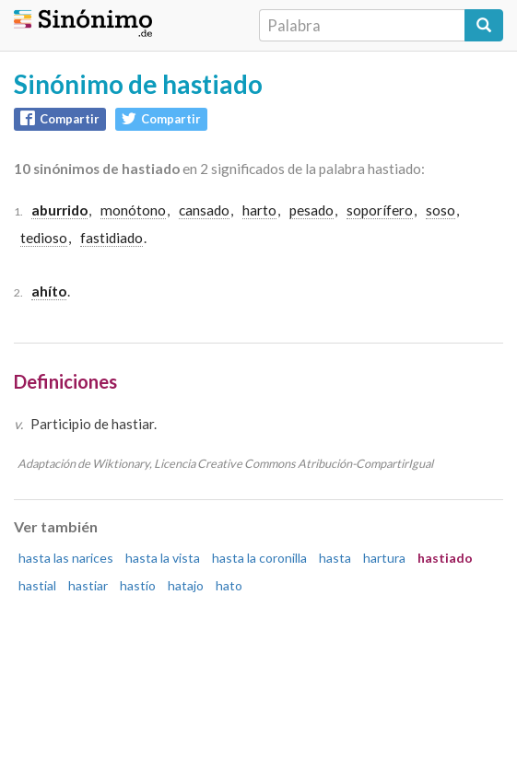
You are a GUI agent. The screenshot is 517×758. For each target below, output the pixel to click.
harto (259, 210)
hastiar (88, 585)
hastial (37, 585)
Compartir (60, 118)
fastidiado (111, 237)
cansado (204, 210)
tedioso (43, 237)
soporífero (380, 210)
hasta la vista (162, 558)
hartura (384, 558)
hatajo (186, 585)
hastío (138, 585)
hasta (335, 558)
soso (440, 210)
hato (229, 585)
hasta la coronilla (259, 558)
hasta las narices (65, 558)
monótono (133, 210)
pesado (311, 210)
